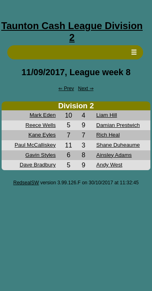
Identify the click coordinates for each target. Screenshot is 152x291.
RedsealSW (26, 183)
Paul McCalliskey (35, 145)
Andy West (109, 165)
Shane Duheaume (118, 145)
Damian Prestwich (118, 125)
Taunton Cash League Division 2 (72, 31)
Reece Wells (41, 125)
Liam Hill (106, 115)
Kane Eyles (42, 135)
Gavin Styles (41, 155)
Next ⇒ (86, 88)
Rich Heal (108, 135)
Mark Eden (43, 115)
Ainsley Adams (114, 155)
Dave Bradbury (38, 165)
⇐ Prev (66, 88)
